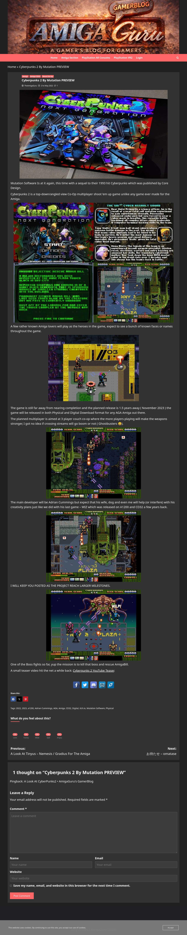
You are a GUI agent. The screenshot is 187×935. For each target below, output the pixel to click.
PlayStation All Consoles (96, 57)
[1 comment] (56, 85)
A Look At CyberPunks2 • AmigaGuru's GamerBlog (58, 781)
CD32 (68, 708)
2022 (18, 708)
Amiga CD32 (35, 76)
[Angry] (59, 730)
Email (99, 858)
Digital (75, 708)
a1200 (31, 708)
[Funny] (26, 730)
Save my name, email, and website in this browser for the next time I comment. (71, 886)
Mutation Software (96, 708)
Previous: (52, 751)
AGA (55, 708)
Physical (110, 708)
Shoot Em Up (47, 76)
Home (54, 57)
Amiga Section (69, 57)
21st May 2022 (47, 85)
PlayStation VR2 (123, 57)
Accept (171, 927)
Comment (18, 809)
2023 (24, 708)
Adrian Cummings (43, 708)
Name (14, 858)
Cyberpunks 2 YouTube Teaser (93, 671)
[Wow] (37, 730)
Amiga (25, 76)
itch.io (83, 708)
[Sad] (48, 730)
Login (139, 57)
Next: (135, 751)
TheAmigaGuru (30, 85)
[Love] (15, 730)
